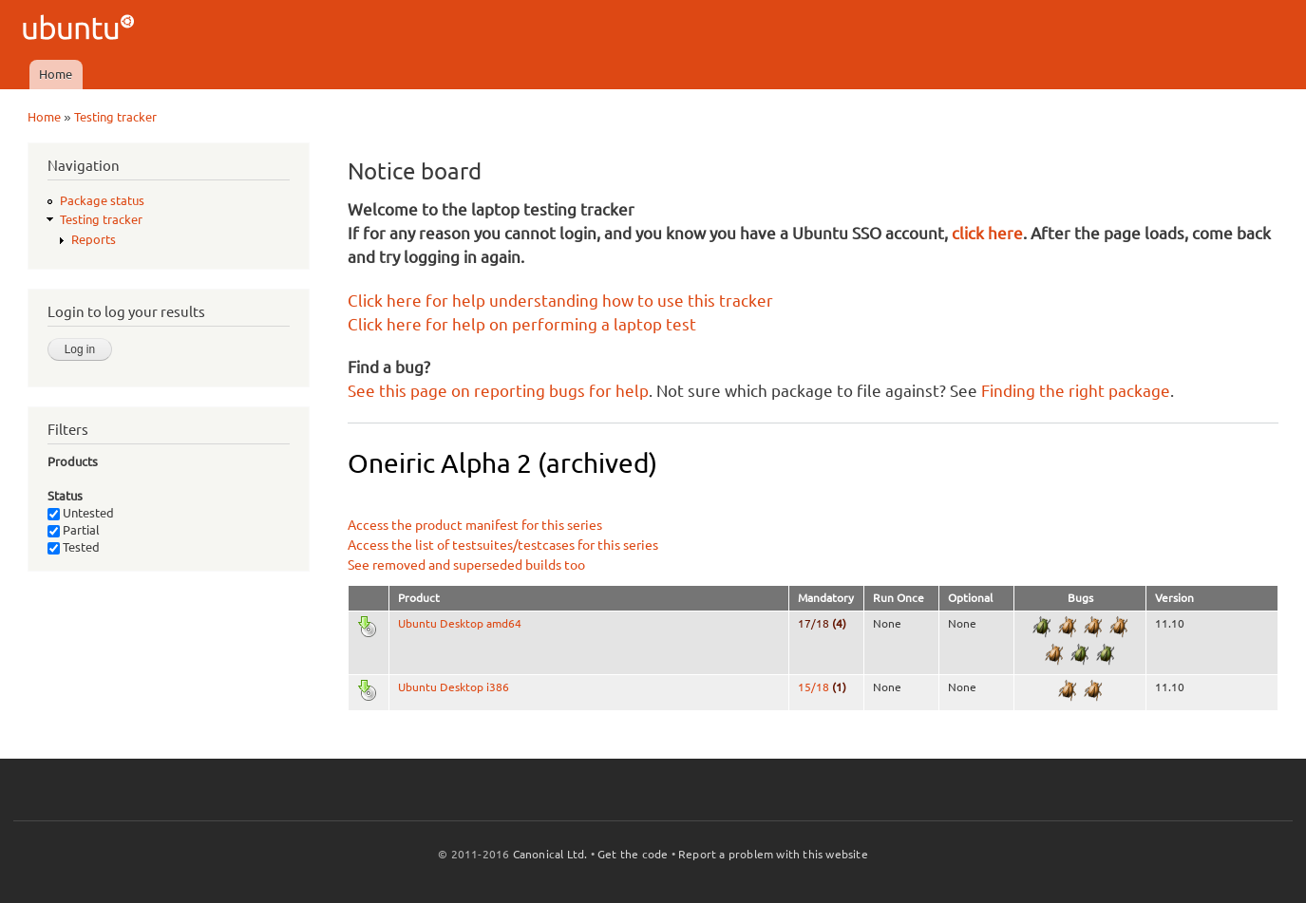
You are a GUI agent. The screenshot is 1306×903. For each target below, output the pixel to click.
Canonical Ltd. (550, 854)
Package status (102, 200)
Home (55, 74)
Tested (73, 547)
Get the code (632, 854)
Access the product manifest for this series (475, 525)
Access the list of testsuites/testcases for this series (503, 545)
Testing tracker (115, 116)
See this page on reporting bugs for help (498, 391)
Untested (80, 512)
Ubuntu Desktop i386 (453, 687)
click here (987, 233)
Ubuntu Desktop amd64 (459, 623)
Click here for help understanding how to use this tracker (560, 301)
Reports (93, 239)
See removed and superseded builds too (466, 565)
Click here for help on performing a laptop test (522, 324)
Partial (73, 529)
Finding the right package (1075, 391)
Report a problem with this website (773, 854)
